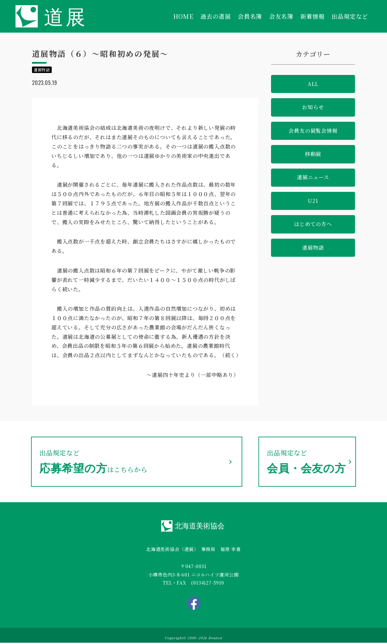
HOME (183, 16)
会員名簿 (250, 16)
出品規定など (349, 16)
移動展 (313, 154)
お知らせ (313, 107)
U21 (313, 200)
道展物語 (313, 247)
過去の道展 (215, 16)
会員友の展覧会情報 (312, 130)
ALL (313, 84)
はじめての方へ (313, 224)
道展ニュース (313, 177)
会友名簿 (281, 16)
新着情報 (312, 16)
